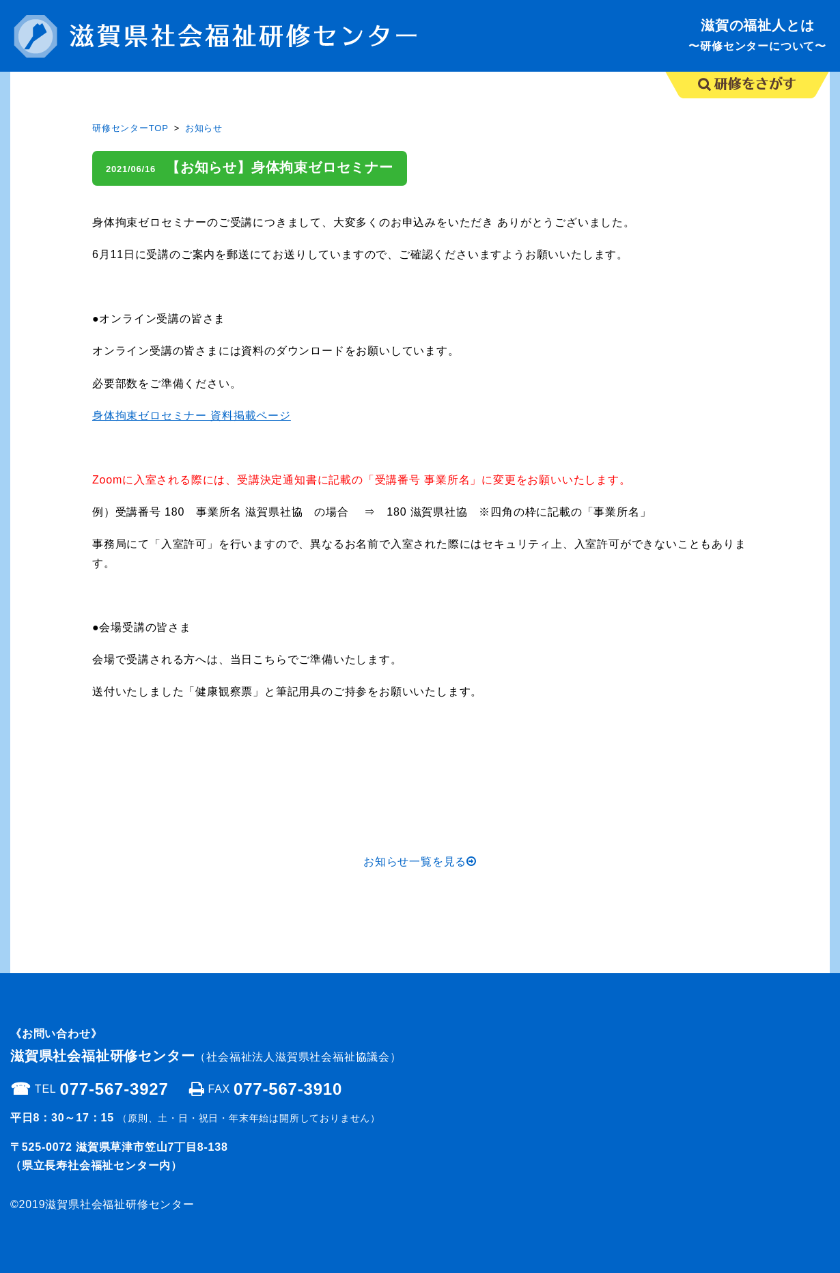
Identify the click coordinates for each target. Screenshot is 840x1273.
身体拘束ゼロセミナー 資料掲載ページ (191, 415)
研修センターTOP (130, 128)
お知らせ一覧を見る (420, 861)
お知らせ (204, 128)
